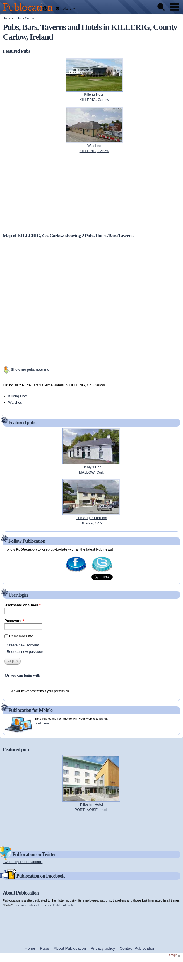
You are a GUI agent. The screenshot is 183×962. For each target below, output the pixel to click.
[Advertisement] (91, 193)
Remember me (21, 636)
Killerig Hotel (18, 396)
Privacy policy (103, 948)
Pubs (18, 18)
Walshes (15, 402)
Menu (174, 7)
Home (7, 18)
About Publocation (70, 948)
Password (14, 621)
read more (42, 723)
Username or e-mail (22, 605)
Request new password (25, 652)
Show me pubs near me (30, 369)
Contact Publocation (137, 948)
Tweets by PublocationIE (22, 862)
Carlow (29, 18)
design (174, 955)
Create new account (23, 645)
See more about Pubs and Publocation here (46, 905)
